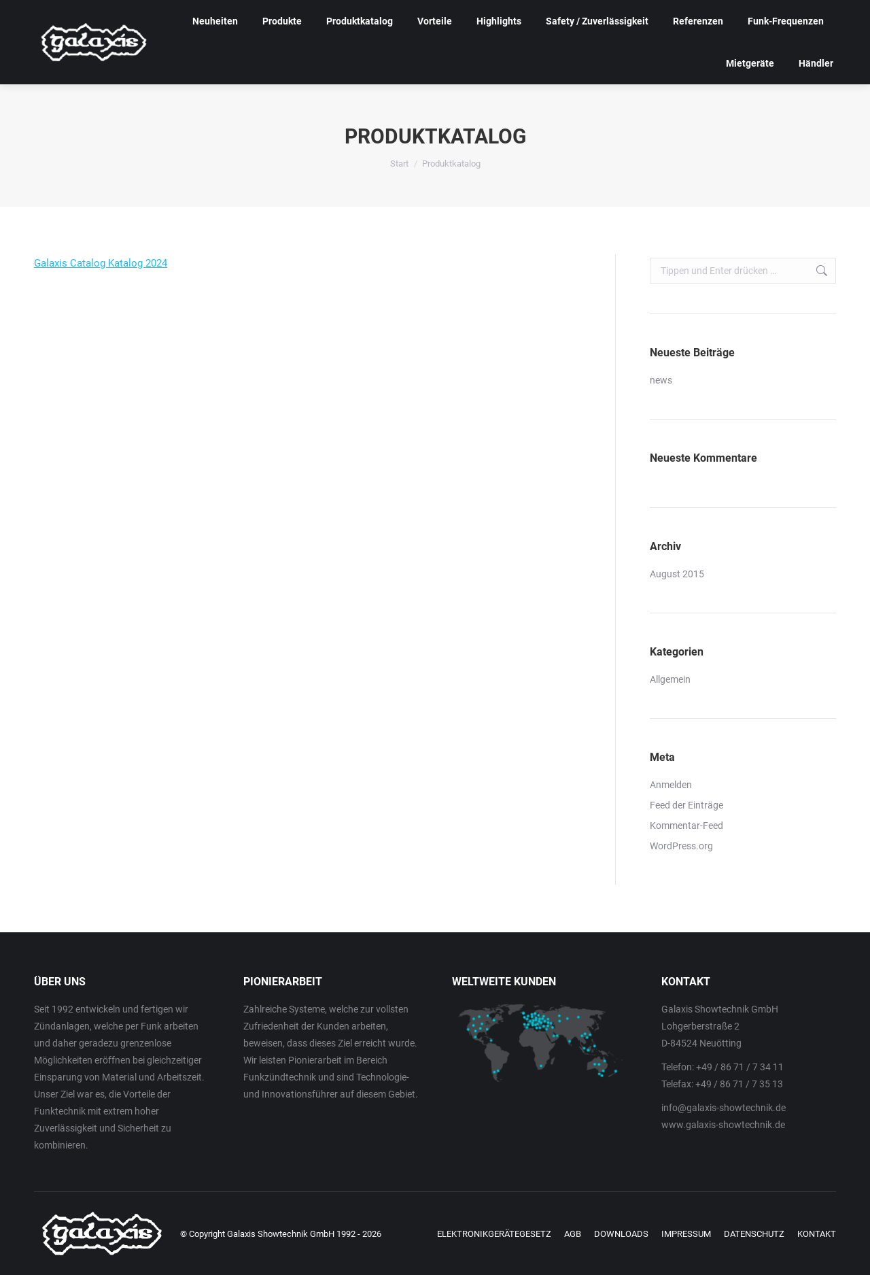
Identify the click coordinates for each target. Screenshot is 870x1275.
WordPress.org (681, 845)
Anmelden (671, 784)
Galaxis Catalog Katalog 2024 (100, 263)
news (661, 380)
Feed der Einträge (686, 805)
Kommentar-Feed (686, 825)
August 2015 (677, 573)
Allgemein (670, 679)
